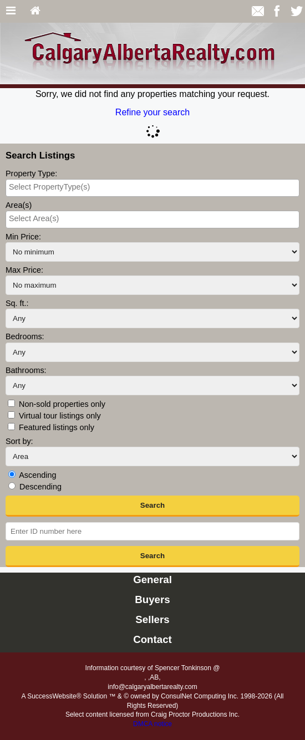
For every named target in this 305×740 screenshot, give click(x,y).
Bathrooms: (26, 370)
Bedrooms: (25, 336)
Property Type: (31, 173)
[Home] (35, 11)
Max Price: (24, 270)
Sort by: (19, 441)
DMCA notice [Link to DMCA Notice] (152, 724)
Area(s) (19, 205)
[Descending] (12, 485)
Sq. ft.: (17, 303)
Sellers (152, 619)
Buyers (152, 599)
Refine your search (152, 112)
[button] (152, 506)
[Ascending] (12, 474)
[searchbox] (152, 186)
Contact (152, 639)
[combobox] (152, 188)
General (152, 579)
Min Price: (23, 236)
